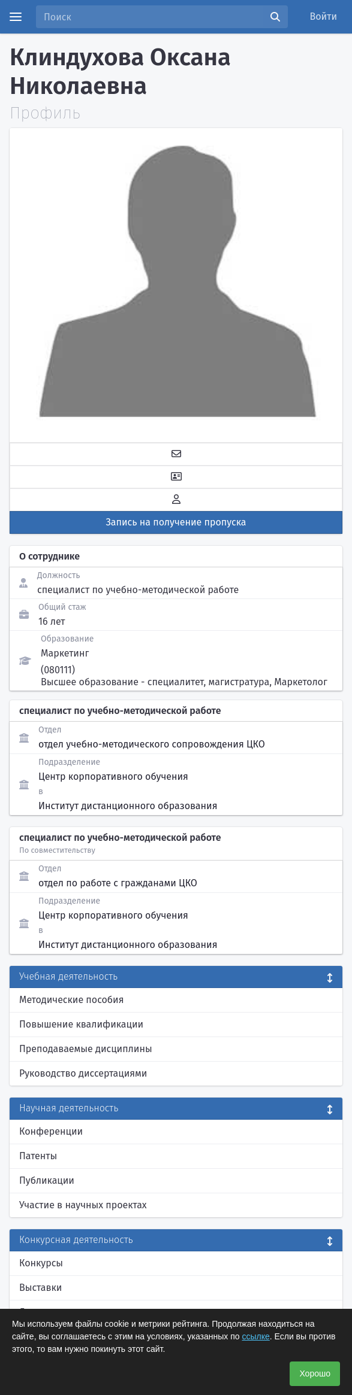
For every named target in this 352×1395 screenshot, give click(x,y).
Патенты (38, 1156)
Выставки (40, 1287)
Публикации (46, 1180)
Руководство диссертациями (83, 1073)
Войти (324, 16)
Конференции (51, 1131)
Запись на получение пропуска (176, 522)
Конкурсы (41, 1263)
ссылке (255, 1336)
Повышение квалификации (81, 1024)
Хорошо (314, 1373)
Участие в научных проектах (83, 1205)
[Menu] (15, 17)
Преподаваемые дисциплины (85, 1048)
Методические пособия (71, 999)
